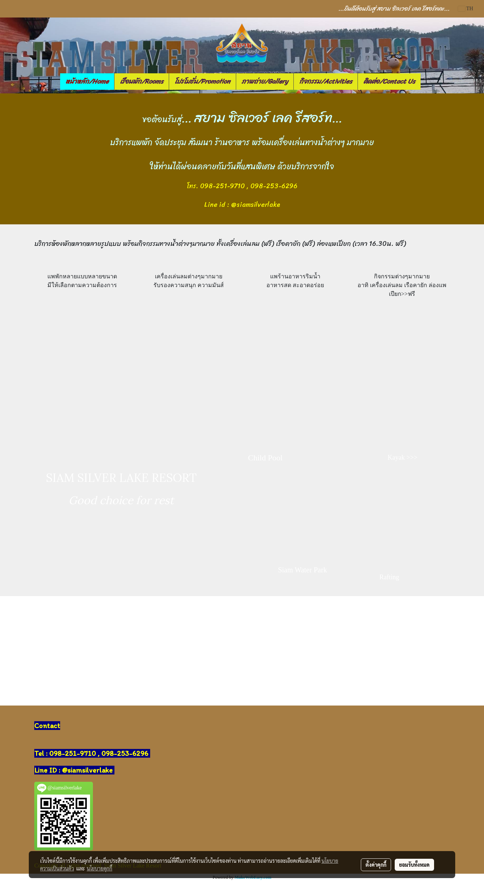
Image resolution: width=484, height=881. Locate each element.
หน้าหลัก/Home (87, 81)
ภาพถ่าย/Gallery (265, 81)
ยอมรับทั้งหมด (414, 864)
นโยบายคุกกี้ (99, 868)
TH (465, 8)
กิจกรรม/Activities (325, 81)
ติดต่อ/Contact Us (389, 81)
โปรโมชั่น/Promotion (202, 81)
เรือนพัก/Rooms (141, 81)
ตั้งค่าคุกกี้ (376, 864)
